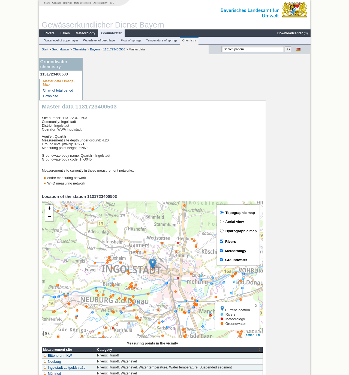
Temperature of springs (161, 40)
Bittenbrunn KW (102, 313)
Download (50, 96)
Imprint (67, 2)
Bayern (94, 49)
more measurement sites (112, 337)
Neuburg (97, 319)
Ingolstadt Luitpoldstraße (109, 325)
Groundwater (111, 33)
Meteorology (85, 33)
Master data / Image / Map (59, 83)
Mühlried (97, 331)
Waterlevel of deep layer (99, 40)
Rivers (49, 33)
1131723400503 (114, 49)
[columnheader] (114, 307)
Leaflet (293, 293)
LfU (112, 2)
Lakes (65, 33)
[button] (197, 221)
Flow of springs (131, 40)
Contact (56, 2)
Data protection (82, 2)
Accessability (100, 2)
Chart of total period (58, 90)
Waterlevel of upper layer (61, 40)
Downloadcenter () (292, 33)
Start (46, 2)
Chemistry (189, 40)
